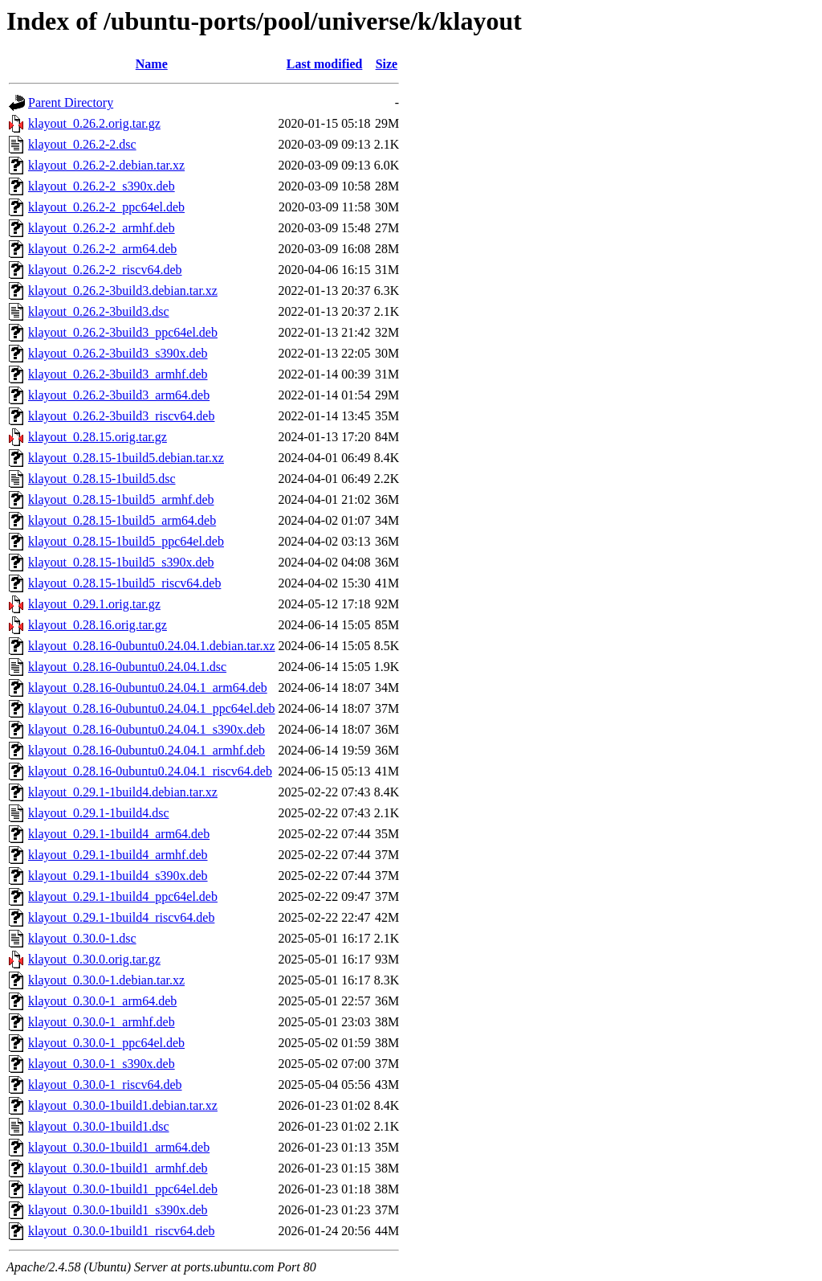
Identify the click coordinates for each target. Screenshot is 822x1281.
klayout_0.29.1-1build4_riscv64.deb (121, 917)
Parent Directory (70, 102)
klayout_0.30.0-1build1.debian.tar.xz (123, 1105)
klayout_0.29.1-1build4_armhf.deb (118, 855)
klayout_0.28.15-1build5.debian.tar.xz (126, 458)
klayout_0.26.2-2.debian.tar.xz (106, 165)
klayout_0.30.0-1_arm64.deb (102, 1001)
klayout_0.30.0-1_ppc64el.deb (106, 1043)
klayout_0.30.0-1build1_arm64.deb (119, 1147)
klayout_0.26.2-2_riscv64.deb (105, 269)
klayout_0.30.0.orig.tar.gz (94, 959)
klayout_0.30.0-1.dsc (82, 938)
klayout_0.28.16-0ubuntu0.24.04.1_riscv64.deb (150, 771)
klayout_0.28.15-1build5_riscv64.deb (124, 583)
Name (152, 64)
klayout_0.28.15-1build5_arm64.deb (122, 520)
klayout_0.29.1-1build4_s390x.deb (118, 875)
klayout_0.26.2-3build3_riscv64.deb (121, 416)
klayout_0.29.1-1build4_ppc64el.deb (123, 896)
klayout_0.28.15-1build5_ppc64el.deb (126, 541)
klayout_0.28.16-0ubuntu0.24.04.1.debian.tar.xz (151, 646)
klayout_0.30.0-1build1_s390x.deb (118, 1210)
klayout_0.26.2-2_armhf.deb (101, 228)
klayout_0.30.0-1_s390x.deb (101, 1063)
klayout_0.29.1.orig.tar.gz (94, 604)
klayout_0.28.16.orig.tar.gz (97, 625)
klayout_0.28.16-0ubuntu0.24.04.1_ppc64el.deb (151, 708)
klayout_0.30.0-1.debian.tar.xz (106, 980)
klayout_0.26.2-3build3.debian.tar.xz (123, 290)
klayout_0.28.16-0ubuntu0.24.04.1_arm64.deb (147, 687)
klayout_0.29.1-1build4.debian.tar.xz (123, 792)
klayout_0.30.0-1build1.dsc (98, 1126)
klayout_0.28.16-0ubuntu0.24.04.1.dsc (127, 666)
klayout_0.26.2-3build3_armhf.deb (118, 374)
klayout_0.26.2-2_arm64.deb (102, 249)
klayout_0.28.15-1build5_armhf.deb (121, 499)
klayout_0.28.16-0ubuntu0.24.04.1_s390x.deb (146, 729)
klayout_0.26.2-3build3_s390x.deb (118, 353)
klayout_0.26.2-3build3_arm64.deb (119, 395)
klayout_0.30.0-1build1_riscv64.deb (121, 1231)
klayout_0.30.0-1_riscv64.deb (105, 1084)
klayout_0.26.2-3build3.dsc (98, 311)
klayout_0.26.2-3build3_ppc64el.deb (123, 332)
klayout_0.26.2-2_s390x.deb (101, 186)
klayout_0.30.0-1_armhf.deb (101, 1022)
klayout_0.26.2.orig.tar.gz (94, 123)
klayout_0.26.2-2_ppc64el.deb (106, 207)
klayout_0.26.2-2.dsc (82, 144)
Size (387, 64)
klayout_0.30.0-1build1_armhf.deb (118, 1168)
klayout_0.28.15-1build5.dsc (102, 478)
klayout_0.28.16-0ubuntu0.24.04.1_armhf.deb (146, 750)
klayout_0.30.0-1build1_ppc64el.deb (123, 1189)
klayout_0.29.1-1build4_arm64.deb (119, 834)
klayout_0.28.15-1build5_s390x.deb (121, 562)
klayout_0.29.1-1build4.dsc (98, 813)
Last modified (325, 64)
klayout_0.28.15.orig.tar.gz (97, 437)
